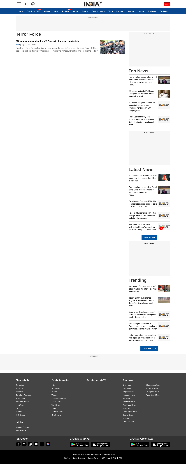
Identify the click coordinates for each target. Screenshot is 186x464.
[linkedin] (42, 444)
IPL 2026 (65, 11)
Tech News (55, 405)
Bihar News (127, 385)
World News (55, 388)
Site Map (67, 458)
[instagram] (30, 444)
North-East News (129, 402)
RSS (120, 458)
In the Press (20, 398)
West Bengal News (153, 395)
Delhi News (127, 388)
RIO (114, 458)
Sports (85, 11)
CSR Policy (106, 458)
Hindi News (20, 405)
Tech (110, 11)
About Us (19, 388)
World (75, 11)
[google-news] (48, 444)
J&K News (126, 418)
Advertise (19, 392)
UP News (126, 408)
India (56, 11)
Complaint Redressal (23, 395)
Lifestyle (130, 11)
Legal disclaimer (79, 458)
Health (141, 11)
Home (20, 11)
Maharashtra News (153, 385)
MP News (126, 398)
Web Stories (20, 415)
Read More (149, 348)
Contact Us (20, 385)
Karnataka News (129, 422)
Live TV (18, 408)
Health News (56, 415)
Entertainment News (58, 398)
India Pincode (21, 430)
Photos (119, 11)
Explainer (164, 11)
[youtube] (36, 444)
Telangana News (152, 392)
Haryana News (128, 392)
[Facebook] (18, 444)
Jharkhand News (129, 395)
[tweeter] (24, 444)
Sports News (56, 402)
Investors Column (22, 402)
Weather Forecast (22, 427)
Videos (47, 11)
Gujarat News (128, 415)
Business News (57, 412)
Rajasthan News (152, 388)
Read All (149, 237)
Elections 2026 (33, 11)
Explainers (55, 408)
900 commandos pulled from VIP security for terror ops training (48, 41)
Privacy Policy (93, 458)
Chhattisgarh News (130, 412)
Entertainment (98, 11)
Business (152, 11)
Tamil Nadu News (129, 405)
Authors (19, 412)
